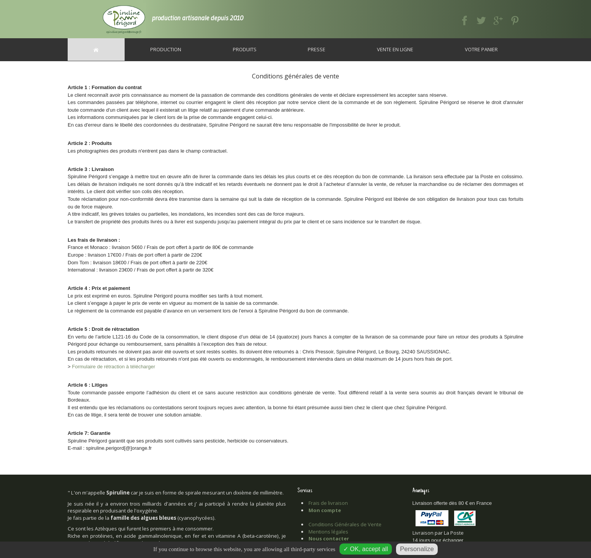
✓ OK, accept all (365, 549)
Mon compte (324, 510)
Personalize (417, 549)
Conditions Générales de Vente (345, 524)
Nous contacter (328, 538)
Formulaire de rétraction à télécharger (113, 366)
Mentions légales (328, 531)
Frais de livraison (328, 502)
